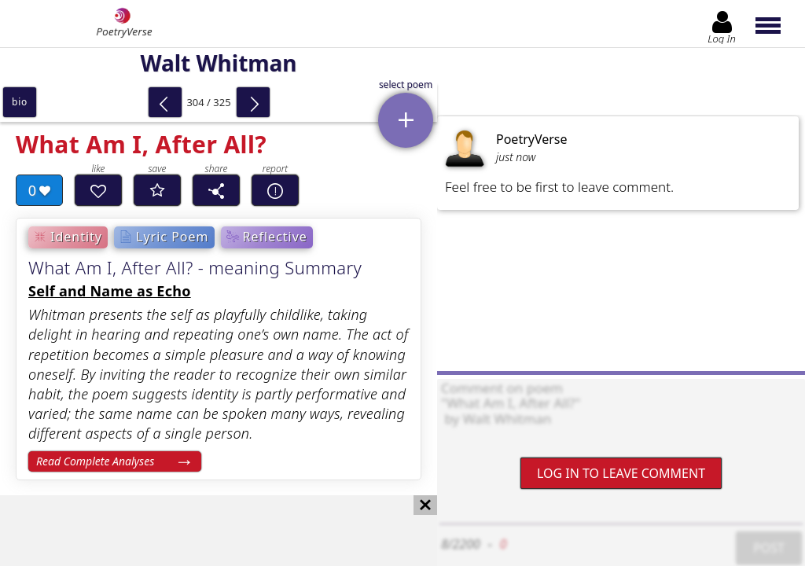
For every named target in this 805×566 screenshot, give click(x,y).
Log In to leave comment (621, 473)
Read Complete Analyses (95, 461)
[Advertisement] (203, 530)
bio (20, 101)
